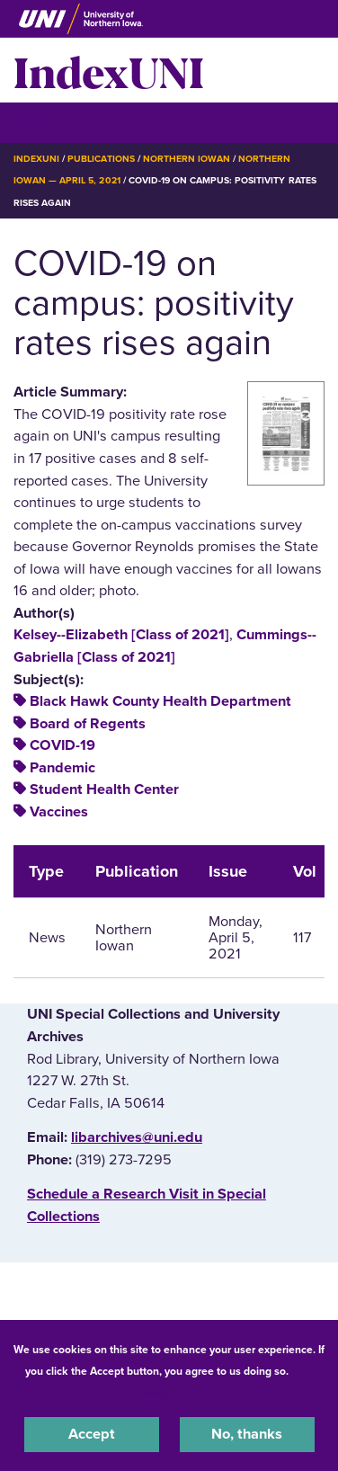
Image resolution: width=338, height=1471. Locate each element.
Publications (100, 159)
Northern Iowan (186, 159)
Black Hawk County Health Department (160, 701)
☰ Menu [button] (45, 121)
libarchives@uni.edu (136, 1137)
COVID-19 (62, 745)
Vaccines (59, 812)
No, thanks (246, 1434)
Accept (91, 1434)
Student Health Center (104, 789)
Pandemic (62, 768)
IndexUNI (108, 70)
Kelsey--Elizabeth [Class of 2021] (121, 635)
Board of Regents (88, 724)
